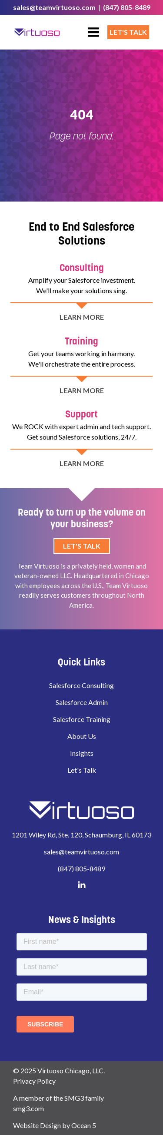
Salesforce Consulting (81, 685)
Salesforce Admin (82, 702)
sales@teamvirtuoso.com (54, 7)
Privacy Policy (34, 1081)
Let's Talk (128, 32)
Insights (81, 753)
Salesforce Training (81, 719)
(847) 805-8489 (126, 7)
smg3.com (28, 1108)
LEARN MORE (82, 329)
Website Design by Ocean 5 (54, 1125)
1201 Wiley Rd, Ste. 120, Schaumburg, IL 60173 (81, 835)
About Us (81, 736)
